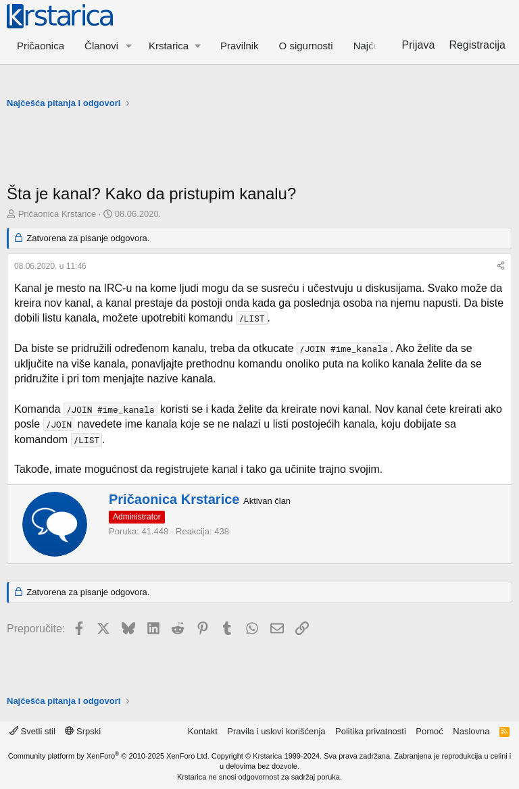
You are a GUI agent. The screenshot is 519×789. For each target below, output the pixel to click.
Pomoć (429, 731)
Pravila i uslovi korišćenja (276, 731)
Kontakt (203, 731)
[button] (129, 45)
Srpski (83, 731)
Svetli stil (32, 731)
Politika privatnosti (370, 731)
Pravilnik (239, 45)
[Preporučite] (501, 266)
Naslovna (471, 731)
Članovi (101, 45)
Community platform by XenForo (108, 756)
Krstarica (267, 756)
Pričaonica (40, 45)
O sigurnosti (306, 45)
